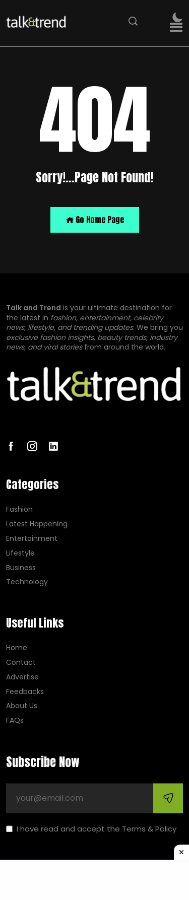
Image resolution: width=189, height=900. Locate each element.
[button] (176, 27)
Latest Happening (37, 524)
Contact (21, 662)
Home (16, 648)
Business (21, 568)
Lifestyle (20, 553)
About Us (21, 706)
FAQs (15, 721)
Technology (27, 582)
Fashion (19, 510)
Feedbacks (25, 691)
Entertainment (31, 538)
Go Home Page (95, 220)
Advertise (22, 677)
